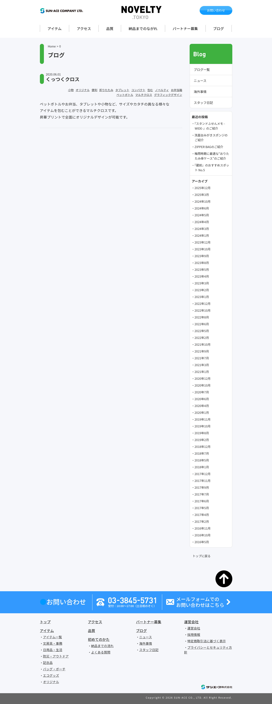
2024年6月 (202, 208)
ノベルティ (162, 90)
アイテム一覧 (52, 637)
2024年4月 (202, 222)
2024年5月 (202, 215)
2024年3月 (202, 229)
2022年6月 (202, 324)
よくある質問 (100, 652)
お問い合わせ (216, 10)
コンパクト (138, 90)
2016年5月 (202, 542)
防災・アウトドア (56, 656)
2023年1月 (202, 297)
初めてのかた (99, 639)
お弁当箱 (176, 90)
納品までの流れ (102, 645)
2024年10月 (203, 201)
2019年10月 (203, 426)
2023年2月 (202, 290)
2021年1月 (202, 372)
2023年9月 (202, 256)
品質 (109, 28)
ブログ (218, 28)
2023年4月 (202, 276)
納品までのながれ (143, 28)
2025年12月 (203, 188)
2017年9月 (202, 487)
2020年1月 (202, 412)
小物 (71, 90)
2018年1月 (202, 467)
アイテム (55, 28)
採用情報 (193, 634)
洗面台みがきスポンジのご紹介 (211, 137)
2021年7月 (202, 358)
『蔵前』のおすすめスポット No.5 (212, 167)
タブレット (122, 90)
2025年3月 (202, 194)
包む (150, 90)
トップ (45, 621)
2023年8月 (202, 263)
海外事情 (200, 91)
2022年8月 (202, 317)
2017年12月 (203, 474)
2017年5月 (202, 508)
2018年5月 (202, 460)
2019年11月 (203, 419)
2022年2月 (202, 337)
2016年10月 (203, 535)
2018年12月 (203, 446)
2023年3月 (202, 283)
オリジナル (83, 90)
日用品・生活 (52, 649)
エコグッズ (51, 675)
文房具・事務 (52, 643)
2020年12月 (203, 378)
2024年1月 (202, 235)
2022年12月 (203, 303)
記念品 (48, 662)
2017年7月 (202, 494)
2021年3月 (202, 365)
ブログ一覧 (202, 69)
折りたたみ (106, 90)
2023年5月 (202, 269)
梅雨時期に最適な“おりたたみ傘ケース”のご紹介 (212, 155)
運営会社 (191, 621)
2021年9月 (202, 351)
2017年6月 (202, 501)
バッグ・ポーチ (54, 669)
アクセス (84, 28)
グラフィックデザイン (168, 95)
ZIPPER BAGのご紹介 (209, 147)
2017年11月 (203, 480)
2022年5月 (202, 331)
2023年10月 (203, 249)
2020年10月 (203, 385)
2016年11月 (203, 528)
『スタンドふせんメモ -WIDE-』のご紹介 (210, 125)
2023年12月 (203, 242)
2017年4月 (202, 515)
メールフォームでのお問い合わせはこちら (200, 602)
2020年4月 (202, 406)
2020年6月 (202, 399)
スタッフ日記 (203, 102)
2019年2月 (202, 440)
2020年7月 (202, 392)
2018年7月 (202, 453)
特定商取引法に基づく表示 (206, 641)
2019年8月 (202, 433)
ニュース (200, 80)
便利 (94, 90)
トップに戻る (202, 556)
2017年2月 (202, 521)
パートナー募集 (185, 28)
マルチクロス (143, 95)
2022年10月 (203, 310)
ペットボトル (124, 95)
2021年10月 (203, 344)
